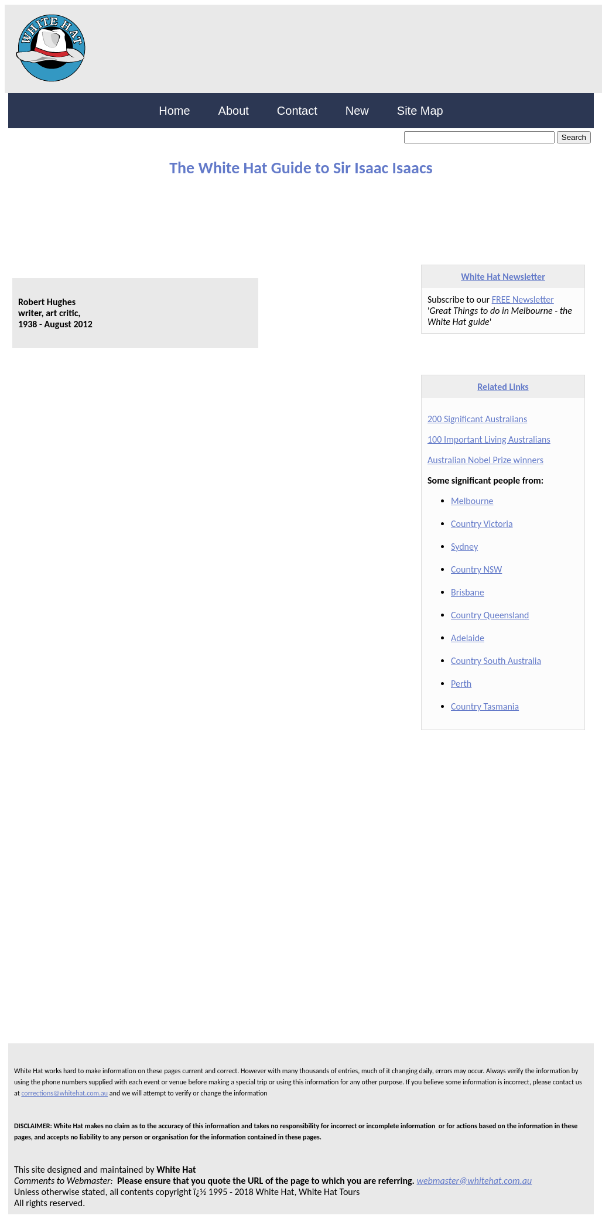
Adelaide (467, 637)
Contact (297, 110)
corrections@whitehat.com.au (64, 1093)
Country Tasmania (485, 706)
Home (174, 110)
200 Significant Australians (477, 418)
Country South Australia (496, 660)
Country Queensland (490, 615)
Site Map (420, 110)
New (357, 110)
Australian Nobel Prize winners (485, 459)
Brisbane (467, 592)
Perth (461, 683)
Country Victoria (482, 523)
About (233, 110)
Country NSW (476, 569)
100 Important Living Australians (488, 439)
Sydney (464, 546)
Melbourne (472, 500)
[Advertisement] (292, 215)
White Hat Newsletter (503, 276)
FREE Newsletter (523, 299)
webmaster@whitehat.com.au (474, 1180)
